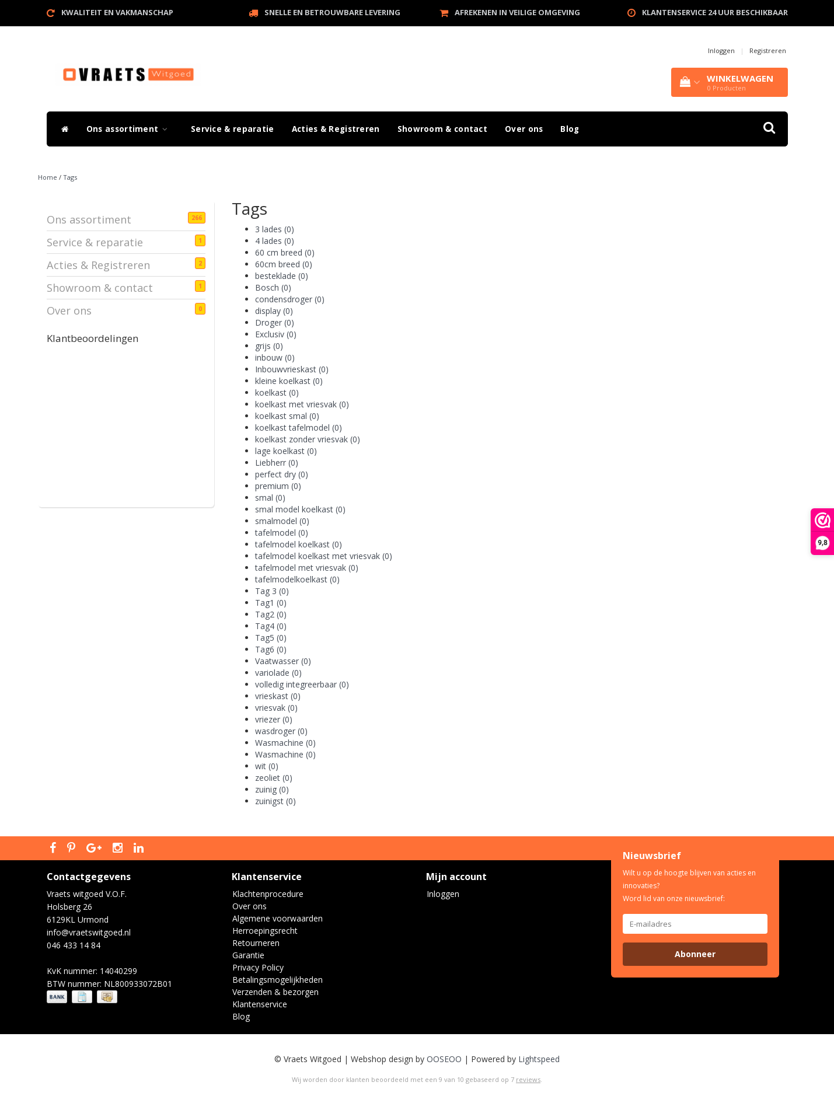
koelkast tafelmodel (298, 427)
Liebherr (276, 462)
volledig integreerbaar (302, 684)
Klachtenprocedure (267, 893)
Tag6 (271, 649)
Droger (274, 322)
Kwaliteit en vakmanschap (117, 12)
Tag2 (271, 614)
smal (270, 497)
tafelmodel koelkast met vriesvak (323, 555)
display (274, 310)
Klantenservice (259, 1004)
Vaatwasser (283, 660)
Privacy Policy (258, 967)
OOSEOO (444, 1058)
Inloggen (721, 50)
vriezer (273, 719)
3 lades (274, 229)
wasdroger (281, 730)
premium (278, 485)
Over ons (524, 129)
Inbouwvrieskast (292, 369)
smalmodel (282, 520)
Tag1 (271, 602)
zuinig (272, 789)
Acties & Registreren (336, 129)
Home (47, 177)
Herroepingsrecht (265, 930)
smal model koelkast (300, 509)
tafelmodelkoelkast (297, 579)
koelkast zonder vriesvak (307, 439)
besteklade (281, 275)
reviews (528, 1079)
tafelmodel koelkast (298, 544)
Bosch (273, 287)
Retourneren (256, 942)
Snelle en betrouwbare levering (332, 12)
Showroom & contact (442, 129)
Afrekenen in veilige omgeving (517, 12)
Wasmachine (285, 742)
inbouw (275, 357)
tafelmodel (281, 532)
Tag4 (271, 625)
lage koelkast (286, 450)
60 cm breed (285, 252)
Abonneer (695, 953)
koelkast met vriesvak (302, 404)
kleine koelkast (289, 380)
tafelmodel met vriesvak (306, 567)
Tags (70, 177)
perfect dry (281, 474)
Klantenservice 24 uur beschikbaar (715, 12)
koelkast (277, 392)
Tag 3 (272, 590)
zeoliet (273, 777)
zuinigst (275, 801)
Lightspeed (539, 1058)
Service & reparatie (232, 129)
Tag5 (271, 637)
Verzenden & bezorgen (275, 991)
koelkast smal (287, 415)
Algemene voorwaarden (277, 918)
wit (266, 766)
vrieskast (278, 695)
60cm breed (283, 264)
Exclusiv (275, 334)
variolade (278, 672)
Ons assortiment (129, 129)
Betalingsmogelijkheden (277, 979)
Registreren (767, 50)
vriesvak (276, 707)
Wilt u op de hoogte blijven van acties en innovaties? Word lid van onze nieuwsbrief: (689, 885)
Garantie (248, 955)
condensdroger (289, 299)
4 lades (274, 240)
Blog (569, 129)
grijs (269, 345)
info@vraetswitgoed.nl (89, 932)
